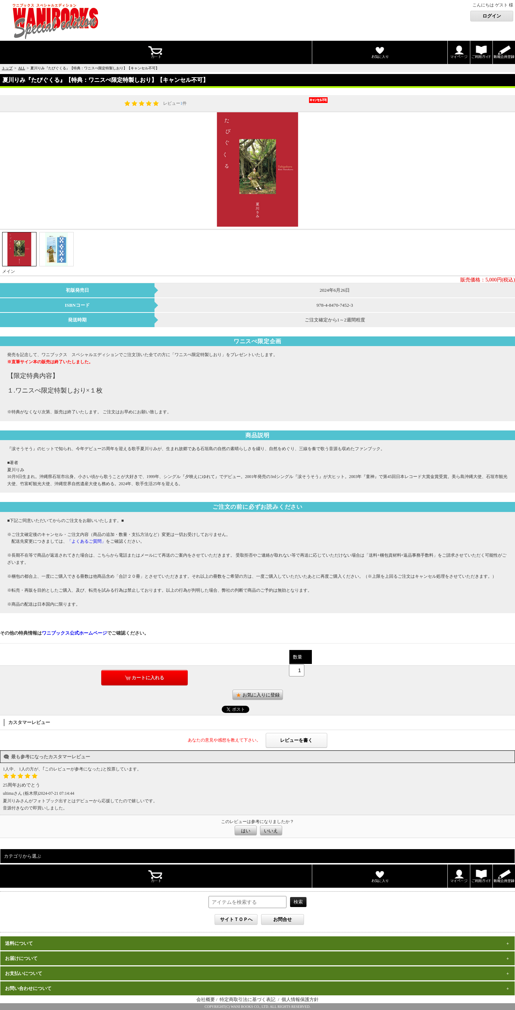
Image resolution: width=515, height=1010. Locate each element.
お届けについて (21, 958)
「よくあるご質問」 (86, 541)
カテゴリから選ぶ (22, 856)
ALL (21, 68)
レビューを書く (296, 740)
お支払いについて (23, 973)
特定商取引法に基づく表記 (248, 999)
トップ (7, 68)
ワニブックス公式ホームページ (74, 633)
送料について (19, 943)
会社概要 (205, 999)
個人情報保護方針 (300, 999)
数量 (297, 657)
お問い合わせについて (28, 988)
